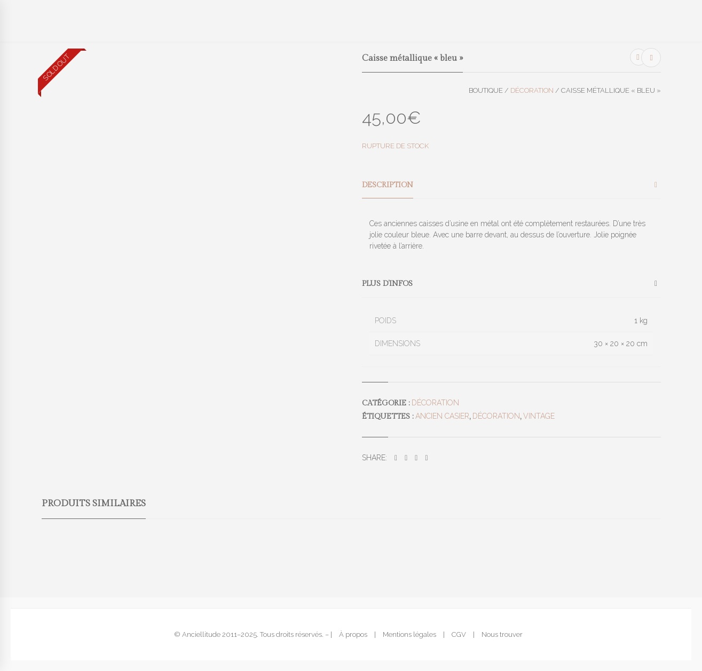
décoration (496, 416)
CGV (459, 634)
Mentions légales (409, 634)
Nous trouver (502, 634)
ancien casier (442, 416)
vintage (539, 416)
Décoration (532, 90)
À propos (353, 634)
